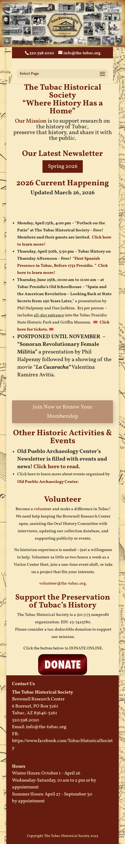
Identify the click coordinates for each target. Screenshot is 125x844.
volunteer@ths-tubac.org (62, 583)
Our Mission (31, 121)
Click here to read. (56, 467)
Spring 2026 (62, 166)
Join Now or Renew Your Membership (62, 411)
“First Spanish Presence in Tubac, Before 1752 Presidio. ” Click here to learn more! (62, 266)
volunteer (42, 509)
